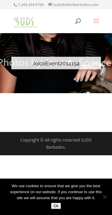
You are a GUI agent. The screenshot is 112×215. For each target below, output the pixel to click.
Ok (56, 206)
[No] (105, 197)
